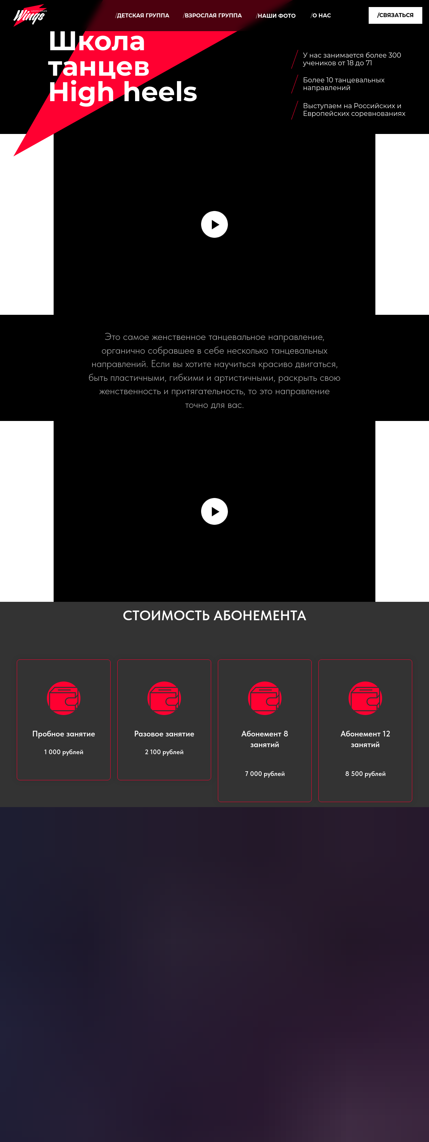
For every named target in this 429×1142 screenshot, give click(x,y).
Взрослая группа (212, 15)
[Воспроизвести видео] (214, 224)
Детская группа (142, 15)
